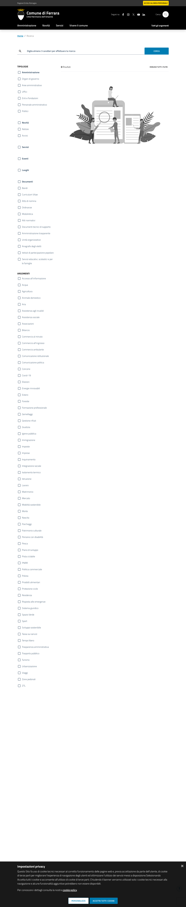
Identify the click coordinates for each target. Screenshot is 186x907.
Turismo (25, 660)
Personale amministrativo (34, 104)
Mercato (26, 498)
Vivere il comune (78, 25)
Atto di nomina (29, 201)
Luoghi (25, 170)
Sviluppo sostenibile (31, 627)
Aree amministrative (32, 85)
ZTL (24, 685)
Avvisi (25, 135)
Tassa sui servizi (29, 634)
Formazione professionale (34, 407)
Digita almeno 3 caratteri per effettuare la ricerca (51, 51)
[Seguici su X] (132, 14)
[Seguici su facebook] (122, 14)
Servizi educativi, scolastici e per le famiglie (37, 259)
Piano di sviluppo (30, 550)
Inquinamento (28, 459)
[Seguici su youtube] (137, 14)
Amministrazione (26, 25)
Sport (24, 621)
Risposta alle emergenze (33, 601)
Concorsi (26, 369)
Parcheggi (27, 524)
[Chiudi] (182, 865)
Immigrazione (28, 440)
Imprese (26, 453)
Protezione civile (30, 588)
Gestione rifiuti (29, 420)
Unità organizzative (31, 240)
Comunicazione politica (33, 362)
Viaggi (25, 673)
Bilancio (26, 330)
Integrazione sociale (31, 466)
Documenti (27, 181)
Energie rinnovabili (31, 388)
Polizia (25, 576)
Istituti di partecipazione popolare (38, 252)
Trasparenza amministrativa (35, 647)
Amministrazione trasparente (36, 233)
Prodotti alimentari (31, 582)
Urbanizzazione (29, 666)
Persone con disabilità (32, 537)
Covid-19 (26, 375)
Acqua (25, 285)
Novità (46, 25)
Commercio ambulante (33, 349)
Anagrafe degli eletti (31, 246)
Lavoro (25, 485)
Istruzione (26, 479)
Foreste (25, 401)
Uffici (24, 91)
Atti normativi (28, 220)
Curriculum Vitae (30, 194)
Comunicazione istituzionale (35, 356)
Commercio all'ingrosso (33, 343)
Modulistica (27, 214)
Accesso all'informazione (34, 278)
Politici (25, 111)
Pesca (25, 543)
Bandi (25, 188)
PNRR (25, 563)
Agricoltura (27, 291)
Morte (25, 511)
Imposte (26, 446)
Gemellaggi (27, 414)
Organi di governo (30, 79)
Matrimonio (27, 492)
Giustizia (26, 427)
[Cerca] (165, 14)
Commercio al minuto (32, 336)
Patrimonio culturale (31, 530)
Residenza (27, 595)
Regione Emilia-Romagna (26, 3)
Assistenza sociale (31, 317)
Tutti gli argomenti (160, 25)
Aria (24, 304)
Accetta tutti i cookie (104, 900)
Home (20, 36)
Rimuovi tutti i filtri (159, 67)
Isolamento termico (31, 472)
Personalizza (78, 900)
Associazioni (28, 323)
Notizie (25, 129)
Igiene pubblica (29, 433)
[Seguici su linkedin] (142, 14)
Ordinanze (27, 207)
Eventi (25, 158)
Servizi (59, 25)
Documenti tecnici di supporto (36, 227)
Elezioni (25, 382)
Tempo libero (28, 640)
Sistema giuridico (30, 608)
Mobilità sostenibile (31, 504)
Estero (25, 395)
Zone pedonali (29, 679)
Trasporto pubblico (30, 653)
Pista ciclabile (28, 556)
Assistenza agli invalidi (33, 311)
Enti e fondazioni (30, 98)
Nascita (25, 517)
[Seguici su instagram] (127, 14)
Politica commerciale (32, 569)
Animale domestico (31, 298)
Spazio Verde (28, 614)
